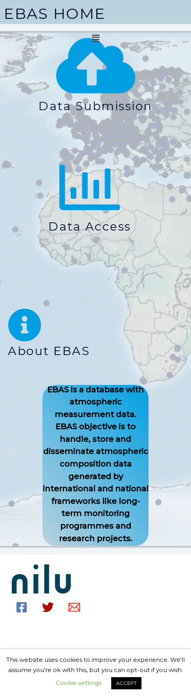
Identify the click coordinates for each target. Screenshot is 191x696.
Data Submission (95, 106)
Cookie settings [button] (78, 683)
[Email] (74, 607)
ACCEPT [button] (126, 683)
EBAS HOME (55, 13)
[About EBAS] (25, 325)
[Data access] (89, 187)
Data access (89, 226)
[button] (95, 38)
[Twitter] (48, 607)
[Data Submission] (95, 65)
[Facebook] (21, 607)
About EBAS (49, 351)
